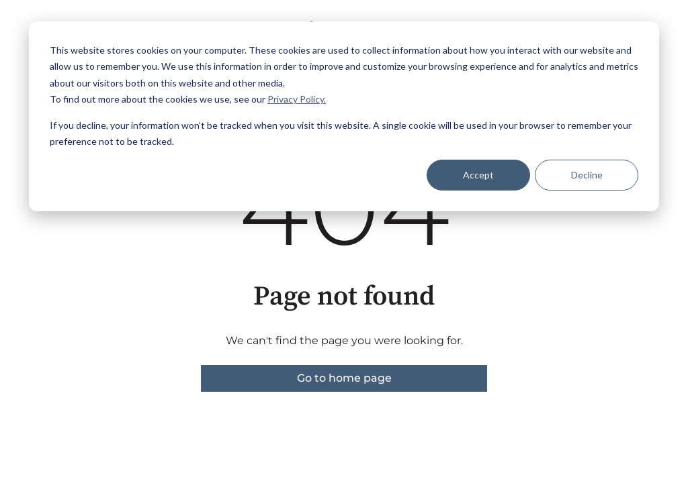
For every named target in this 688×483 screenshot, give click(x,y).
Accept (478, 174)
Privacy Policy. (296, 99)
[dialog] (344, 116)
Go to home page (344, 378)
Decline (587, 174)
